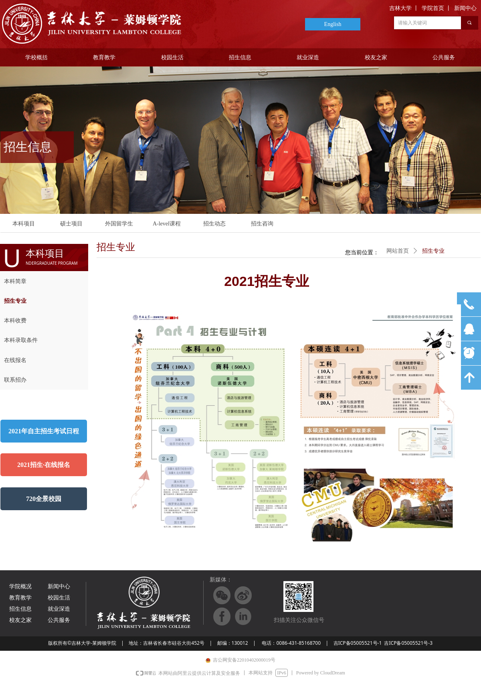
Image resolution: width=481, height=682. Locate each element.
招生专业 (433, 251)
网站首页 (397, 251)
